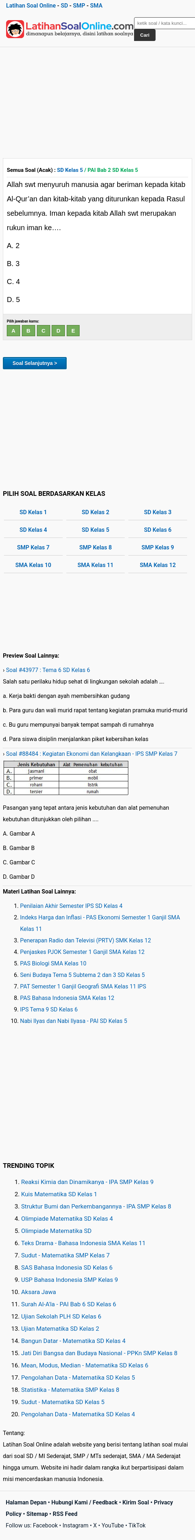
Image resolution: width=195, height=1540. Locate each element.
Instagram (75, 1525)
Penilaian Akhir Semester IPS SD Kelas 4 (71, 905)
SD (64, 5)
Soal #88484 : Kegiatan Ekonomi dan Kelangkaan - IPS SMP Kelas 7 (91, 753)
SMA (96, 5)
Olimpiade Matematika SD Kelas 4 (67, 1218)
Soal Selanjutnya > (35, 363)
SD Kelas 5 (70, 170)
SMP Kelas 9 (158, 547)
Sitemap (37, 1514)
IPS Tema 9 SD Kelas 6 (49, 1009)
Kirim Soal (136, 1502)
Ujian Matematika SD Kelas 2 (60, 1328)
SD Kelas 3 (158, 512)
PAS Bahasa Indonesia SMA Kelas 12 (67, 998)
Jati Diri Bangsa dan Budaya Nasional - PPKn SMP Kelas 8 (99, 1353)
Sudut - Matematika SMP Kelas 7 (65, 1255)
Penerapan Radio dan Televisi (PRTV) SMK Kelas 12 (85, 940)
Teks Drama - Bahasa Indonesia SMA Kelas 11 (83, 1243)
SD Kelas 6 (158, 529)
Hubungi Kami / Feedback (84, 1502)
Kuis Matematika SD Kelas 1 (59, 1194)
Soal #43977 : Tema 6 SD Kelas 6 (48, 670)
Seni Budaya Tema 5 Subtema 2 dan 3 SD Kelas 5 (82, 975)
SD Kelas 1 (33, 512)
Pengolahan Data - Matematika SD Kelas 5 (78, 1377)
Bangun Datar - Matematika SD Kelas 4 (73, 1340)
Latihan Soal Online (31, 5)
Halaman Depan (26, 1502)
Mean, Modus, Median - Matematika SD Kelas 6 (84, 1365)
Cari (144, 35)
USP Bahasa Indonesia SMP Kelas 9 (69, 1279)
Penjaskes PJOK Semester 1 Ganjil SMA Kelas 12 (82, 952)
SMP (79, 5)
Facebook (45, 1525)
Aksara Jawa (38, 1291)
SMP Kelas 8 (95, 547)
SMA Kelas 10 (33, 565)
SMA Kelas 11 (95, 565)
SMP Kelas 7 (33, 547)
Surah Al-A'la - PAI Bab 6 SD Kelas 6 (68, 1304)
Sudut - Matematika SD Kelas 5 (63, 1402)
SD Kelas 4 (33, 529)
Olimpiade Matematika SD (56, 1230)
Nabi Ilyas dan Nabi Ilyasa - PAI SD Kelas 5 (73, 1021)
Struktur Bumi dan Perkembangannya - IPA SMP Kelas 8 (96, 1206)
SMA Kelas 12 (158, 565)
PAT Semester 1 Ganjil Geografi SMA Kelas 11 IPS (83, 986)
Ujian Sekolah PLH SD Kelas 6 (61, 1316)
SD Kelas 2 (95, 512)
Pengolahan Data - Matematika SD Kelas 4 (78, 1414)
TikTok (137, 1525)
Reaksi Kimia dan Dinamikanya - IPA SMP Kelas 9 (87, 1181)
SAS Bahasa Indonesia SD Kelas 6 (67, 1267)
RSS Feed (65, 1514)
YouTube (112, 1525)
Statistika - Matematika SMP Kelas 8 (70, 1389)
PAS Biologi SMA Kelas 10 (53, 963)
